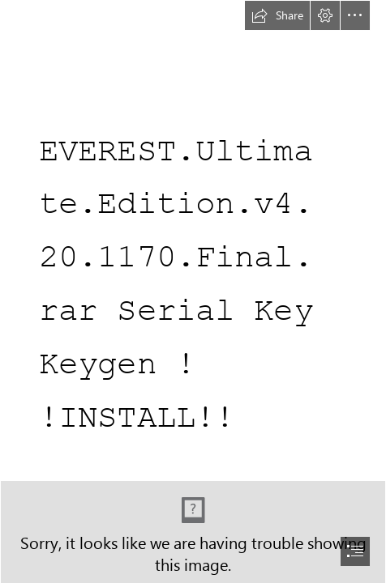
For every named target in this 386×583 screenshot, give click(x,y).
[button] (277, 15)
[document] (193, 291)
